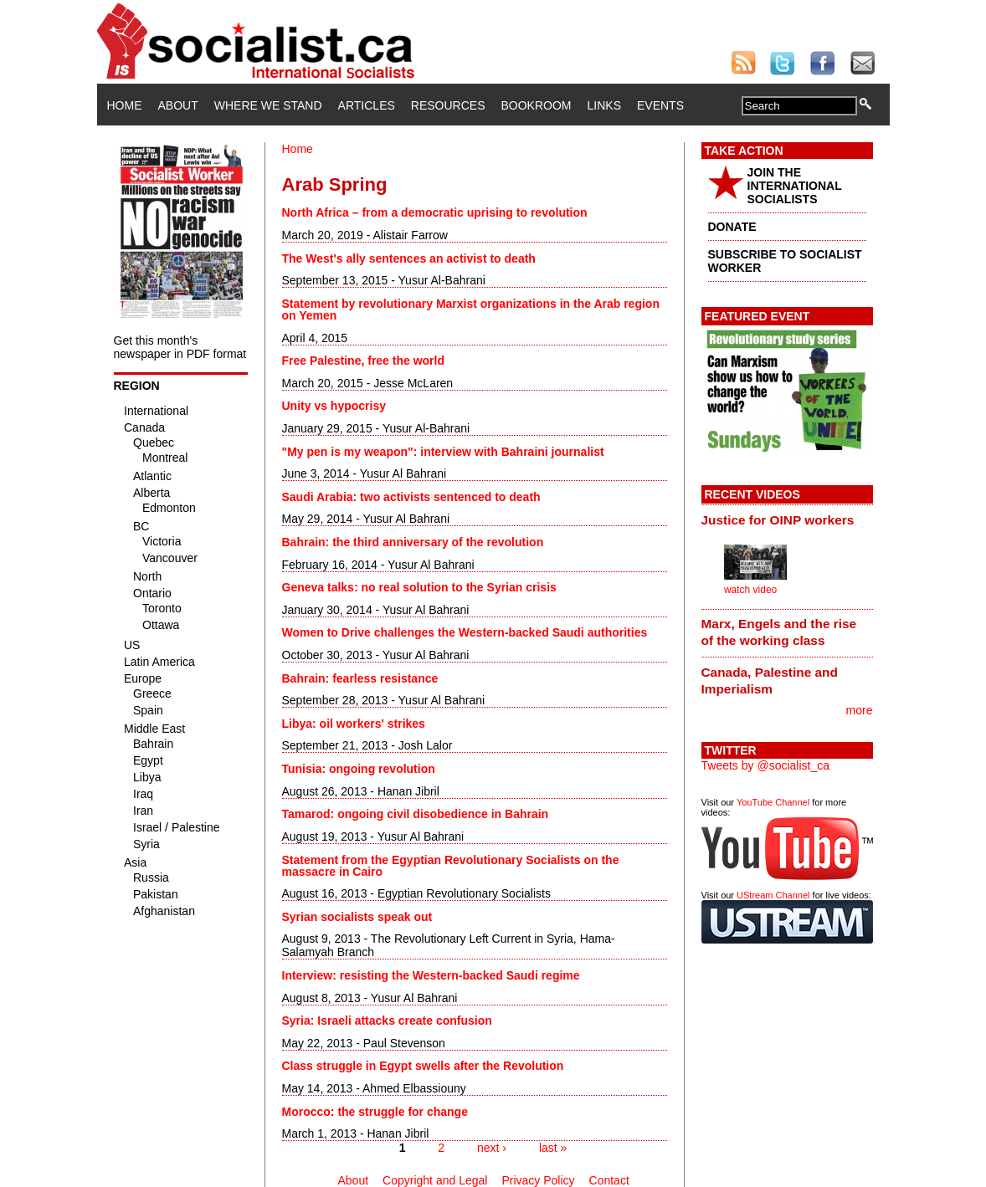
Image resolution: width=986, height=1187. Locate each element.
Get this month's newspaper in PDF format (180, 347)
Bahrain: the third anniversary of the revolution (413, 542)
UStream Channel (773, 895)
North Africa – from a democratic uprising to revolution (435, 212)
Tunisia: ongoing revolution (358, 768)
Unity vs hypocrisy (334, 405)
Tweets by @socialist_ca (765, 765)
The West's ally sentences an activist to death (409, 258)
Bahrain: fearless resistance (360, 678)
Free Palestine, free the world (363, 360)
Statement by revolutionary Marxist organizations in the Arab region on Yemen (471, 309)
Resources (448, 105)
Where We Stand (268, 105)
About (178, 105)
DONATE (732, 226)
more (859, 710)
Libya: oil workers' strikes (353, 723)
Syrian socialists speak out (357, 917)
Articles (366, 105)
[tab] (787, 519)
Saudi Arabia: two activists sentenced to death (411, 497)
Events (660, 105)
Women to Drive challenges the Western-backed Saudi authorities (465, 632)
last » (553, 1147)
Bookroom (536, 105)
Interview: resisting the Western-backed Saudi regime (431, 975)
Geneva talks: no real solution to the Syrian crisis (419, 587)
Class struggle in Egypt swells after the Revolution (423, 1065)
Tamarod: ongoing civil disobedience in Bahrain (415, 814)
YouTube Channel (773, 802)
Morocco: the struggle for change (375, 1111)
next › (491, 1147)
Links (604, 105)
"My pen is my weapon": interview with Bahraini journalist (443, 451)
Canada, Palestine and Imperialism (769, 680)
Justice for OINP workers (778, 520)
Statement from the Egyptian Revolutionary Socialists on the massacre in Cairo (450, 865)
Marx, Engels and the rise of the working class (779, 632)
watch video (750, 590)
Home (124, 105)
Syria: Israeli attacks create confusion (387, 1020)
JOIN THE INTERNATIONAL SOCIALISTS (794, 186)
